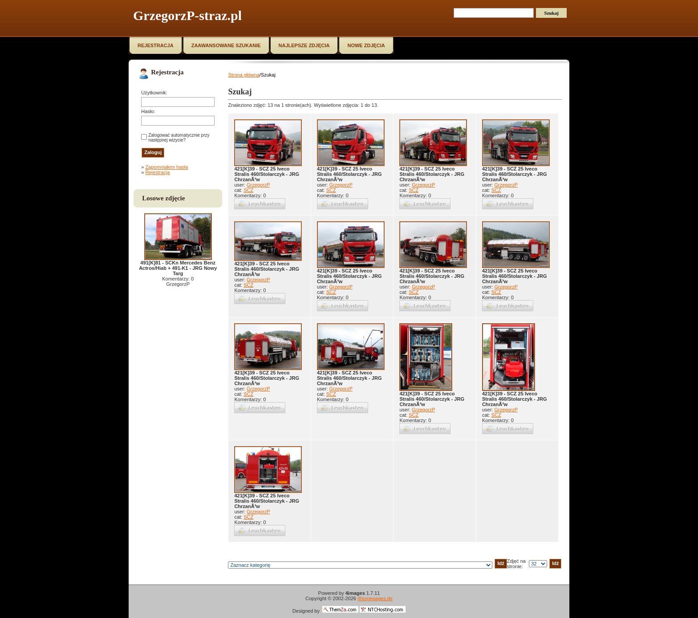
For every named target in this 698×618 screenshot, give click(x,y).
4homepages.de (375, 598)
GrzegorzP (258, 184)
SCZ (248, 190)
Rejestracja (157, 172)
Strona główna (243, 74)
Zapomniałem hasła (166, 167)
